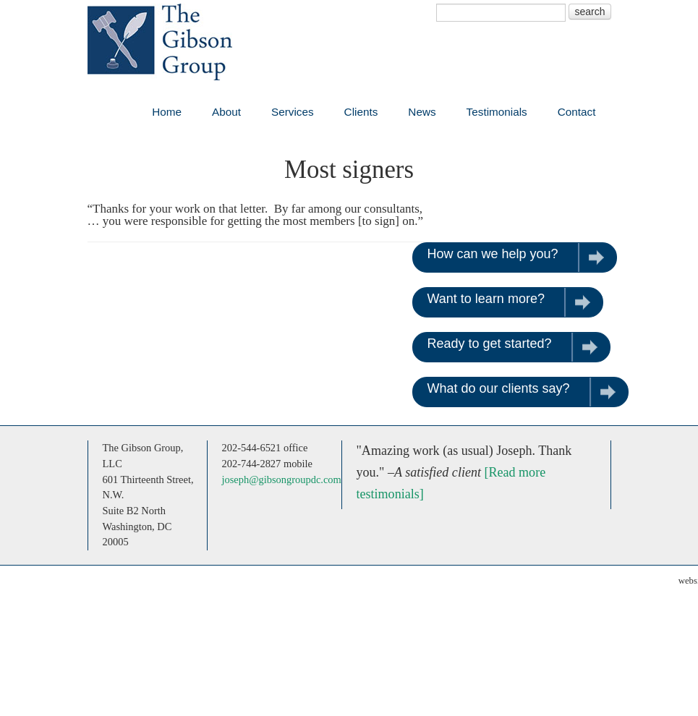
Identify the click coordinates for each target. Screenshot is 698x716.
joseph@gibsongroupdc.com (281, 479)
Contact (577, 112)
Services (292, 112)
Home (167, 112)
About (226, 112)
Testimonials (497, 112)
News (421, 112)
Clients (361, 112)
